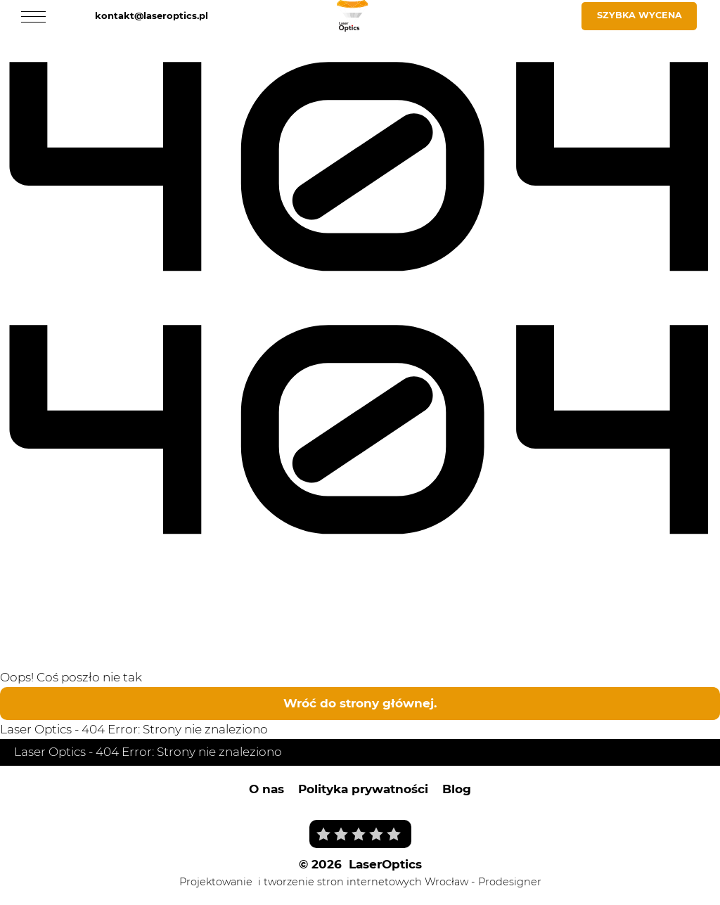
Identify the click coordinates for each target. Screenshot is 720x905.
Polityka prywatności (363, 789)
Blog (456, 789)
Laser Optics (36, 729)
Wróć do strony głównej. (360, 703)
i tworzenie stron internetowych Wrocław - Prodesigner (399, 881)
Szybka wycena (639, 15)
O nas (266, 789)
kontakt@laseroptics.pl (151, 15)
